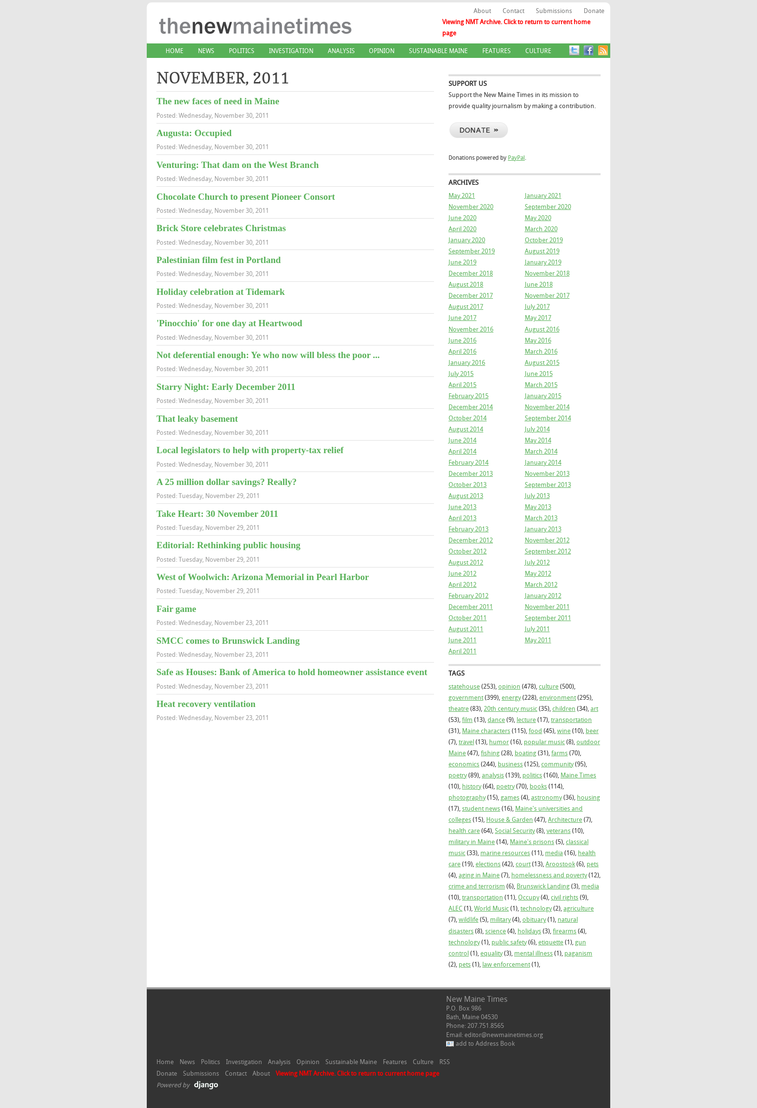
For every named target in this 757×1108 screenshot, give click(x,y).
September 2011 (548, 618)
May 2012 (538, 573)
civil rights (564, 897)
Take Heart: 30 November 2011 (217, 514)
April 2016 (463, 351)
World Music (491, 908)
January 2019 (543, 262)
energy (511, 697)
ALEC (456, 908)
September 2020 (548, 206)
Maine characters (486, 730)
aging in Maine (479, 875)
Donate (594, 10)
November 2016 (471, 329)
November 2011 (547, 606)
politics (532, 775)
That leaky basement (197, 419)
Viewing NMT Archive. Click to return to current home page (516, 27)
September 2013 (548, 484)
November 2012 (547, 540)
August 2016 (542, 329)
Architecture (565, 819)
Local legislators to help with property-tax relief (250, 450)
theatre (459, 708)
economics (464, 764)
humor (499, 742)
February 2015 (469, 396)
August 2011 (466, 629)
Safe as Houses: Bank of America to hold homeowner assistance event (291, 672)
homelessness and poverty (549, 875)
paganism (578, 953)
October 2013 (468, 484)
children (563, 708)
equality (491, 953)
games (510, 797)
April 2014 (463, 451)
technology (536, 908)
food (535, 730)
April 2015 (463, 384)
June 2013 (463, 507)
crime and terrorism (477, 886)
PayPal (516, 157)
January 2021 (543, 195)
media (554, 853)
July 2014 (537, 429)
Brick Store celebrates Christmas (221, 228)
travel (466, 742)
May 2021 (462, 195)
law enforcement (506, 964)
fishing (490, 753)
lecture (526, 719)
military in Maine (472, 841)
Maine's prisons (532, 841)
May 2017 (538, 317)
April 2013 (463, 518)
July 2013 (537, 495)
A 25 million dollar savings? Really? (226, 482)
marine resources (505, 853)
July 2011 (537, 629)
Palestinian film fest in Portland (218, 260)
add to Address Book (485, 1043)
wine (564, 730)
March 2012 (541, 584)
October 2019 (544, 240)
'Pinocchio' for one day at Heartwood (229, 323)
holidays (529, 931)
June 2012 (463, 573)
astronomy (546, 797)
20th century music (510, 708)
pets (593, 864)
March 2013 (541, 518)
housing (588, 797)
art (594, 708)
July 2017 (537, 306)
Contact (513, 10)
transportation (571, 719)
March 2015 (541, 384)
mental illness (533, 953)
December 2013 (471, 473)
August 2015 (542, 362)
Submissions (554, 10)
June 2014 (463, 440)
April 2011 (463, 651)
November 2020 (471, 206)
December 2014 (471, 407)
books (538, 786)
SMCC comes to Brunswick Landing (228, 641)
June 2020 (463, 218)
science (495, 931)
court (523, 864)
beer (592, 730)
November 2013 (547, 473)
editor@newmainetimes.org (503, 1035)
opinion (509, 686)
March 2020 (541, 229)
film (467, 719)
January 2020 (467, 240)
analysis (493, 775)
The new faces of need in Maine (217, 101)
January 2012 (543, 595)
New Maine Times (284, 33)
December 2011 (471, 606)
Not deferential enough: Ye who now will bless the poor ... (268, 355)
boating (525, 753)
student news (481, 808)
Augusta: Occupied (194, 133)
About (482, 10)
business (510, 764)
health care (464, 830)
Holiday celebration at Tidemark (220, 292)
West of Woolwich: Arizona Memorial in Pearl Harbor (262, 577)
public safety (509, 942)
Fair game (176, 609)
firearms (564, 931)
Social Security (515, 830)
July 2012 (537, 562)
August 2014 (466, 429)
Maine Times (578, 775)
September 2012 (548, 551)
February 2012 (469, 595)
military (500, 919)
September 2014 (548, 418)
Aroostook (560, 864)
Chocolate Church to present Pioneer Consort (245, 197)
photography (467, 797)
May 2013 (538, 507)
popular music (544, 742)
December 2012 (471, 540)
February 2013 (469, 529)
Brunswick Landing (543, 886)
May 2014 (538, 440)
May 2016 (538, 340)
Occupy (528, 897)
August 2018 (466, 284)
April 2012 (463, 584)
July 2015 (461, 373)
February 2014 (469, 462)
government (466, 697)
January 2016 (467, 362)
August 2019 (542, 251)
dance (496, 719)
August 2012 (466, 562)
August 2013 (466, 495)
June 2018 (539, 284)
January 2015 (543, 396)
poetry (458, 775)
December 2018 (471, 273)
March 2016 (541, 351)
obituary (534, 919)
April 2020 (463, 229)
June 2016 (463, 340)
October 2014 (468, 418)
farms (559, 753)
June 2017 (463, 317)
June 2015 (539, 373)
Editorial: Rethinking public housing (228, 545)
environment (557, 697)
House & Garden (509, 819)
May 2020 (538, 218)
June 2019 (463, 262)
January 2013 (543, 529)
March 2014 (541, 451)
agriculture (578, 908)
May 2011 (538, 640)
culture (549, 686)
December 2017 (471, 295)
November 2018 (547, 273)
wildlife (468, 919)
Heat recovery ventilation (205, 704)
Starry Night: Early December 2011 (225, 387)
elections (488, 864)
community (557, 764)
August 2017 (466, 306)
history (471, 786)
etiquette (550, 942)
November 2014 (547, 407)
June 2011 (463, 640)
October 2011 (468, 618)
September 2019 (472, 251)
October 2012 (468, 551)
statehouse (464, 686)
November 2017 (547, 295)
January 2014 (543, 462)
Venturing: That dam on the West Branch (237, 165)
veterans (559, 830)
